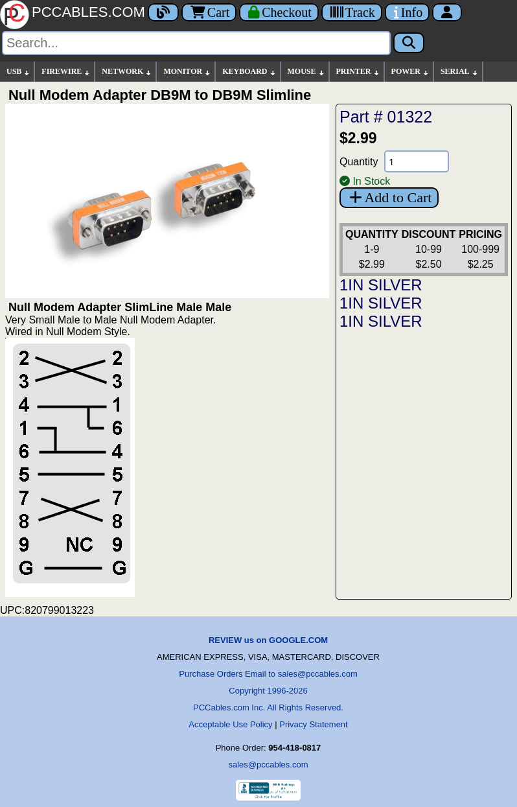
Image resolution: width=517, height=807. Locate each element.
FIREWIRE (66, 71)
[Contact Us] (407, 12)
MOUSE (306, 71)
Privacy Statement (313, 724)
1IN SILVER (380, 285)
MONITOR (187, 71)
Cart (209, 12)
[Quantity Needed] (416, 161)
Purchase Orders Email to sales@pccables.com (268, 674)
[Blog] (163, 12)
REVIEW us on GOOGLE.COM (268, 640)
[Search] (196, 43)
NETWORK (127, 71)
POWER (410, 71)
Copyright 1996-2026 (268, 691)
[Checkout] (279, 12)
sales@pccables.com (268, 764)
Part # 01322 (385, 117)
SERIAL (460, 71)
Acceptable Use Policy (230, 724)
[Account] (447, 12)
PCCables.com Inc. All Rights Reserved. (268, 707)
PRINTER (358, 71)
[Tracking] (351, 12)
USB (18, 71)
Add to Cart (389, 197)
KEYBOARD (249, 71)
